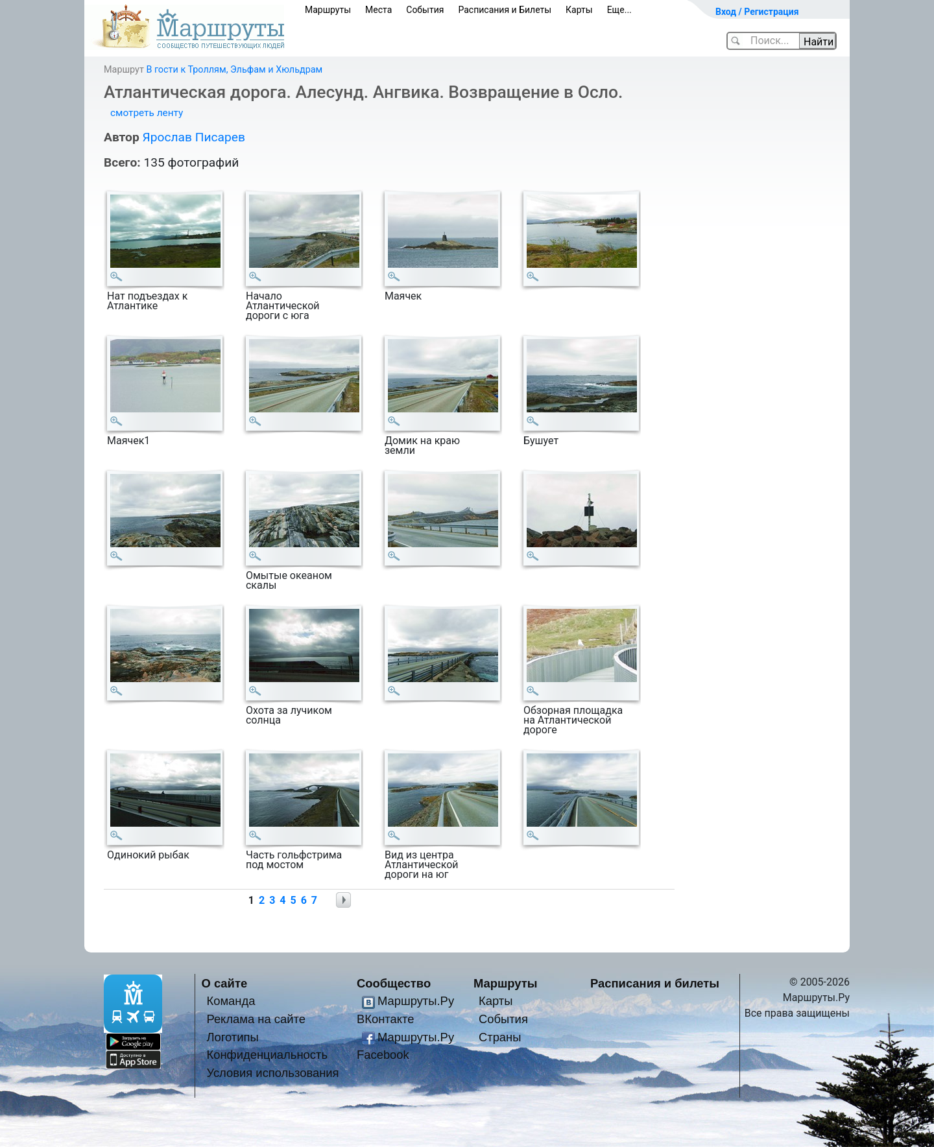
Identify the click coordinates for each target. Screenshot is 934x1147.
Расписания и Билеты (504, 10)
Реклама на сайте (255, 1019)
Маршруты (328, 10)
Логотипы (232, 1037)
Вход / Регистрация (757, 11)
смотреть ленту (146, 113)
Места (378, 10)
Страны (500, 1037)
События (425, 10)
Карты (579, 10)
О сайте (225, 983)
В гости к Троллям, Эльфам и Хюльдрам (234, 69)
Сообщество (394, 983)
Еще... (619, 10)
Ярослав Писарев (193, 137)
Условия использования (272, 1073)
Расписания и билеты (654, 983)
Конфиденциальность (267, 1054)
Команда (230, 1001)
